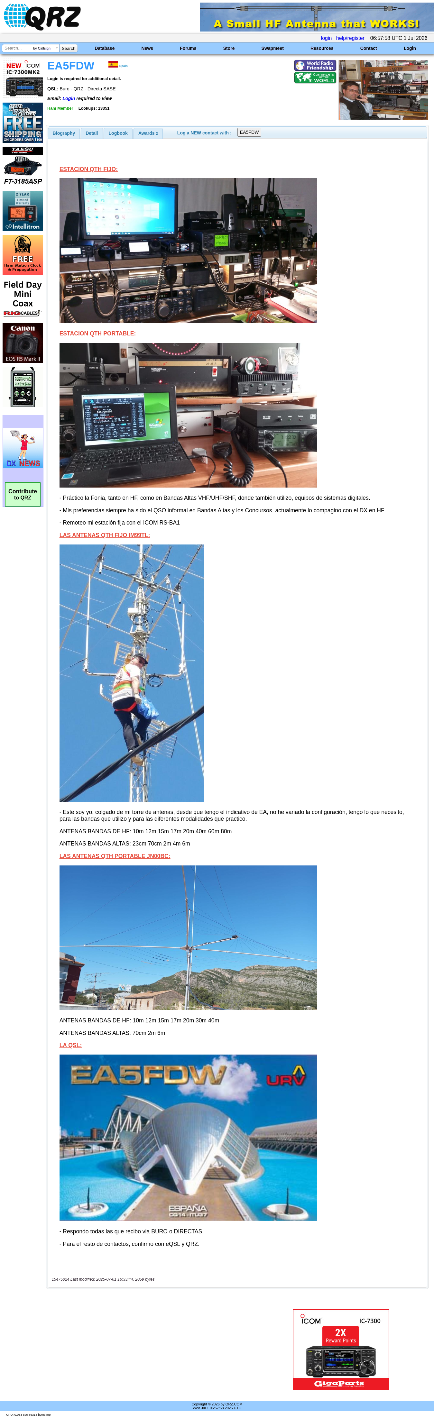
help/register (350, 38)
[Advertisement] (155, 1349)
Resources (322, 48)
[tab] (64, 133)
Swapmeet (273, 48)
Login (410, 48)
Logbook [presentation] (118, 133)
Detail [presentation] (92, 133)
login (326, 38)
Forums (188, 48)
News (147, 48)
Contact (368, 48)
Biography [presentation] (64, 133)
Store (229, 48)
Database (105, 48)
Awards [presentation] (148, 133)
